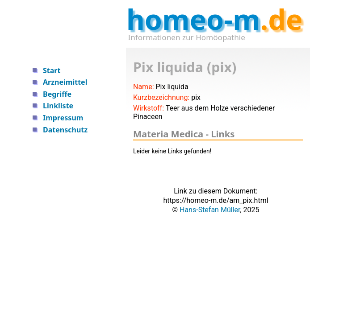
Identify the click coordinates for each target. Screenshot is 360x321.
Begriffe (57, 94)
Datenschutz (65, 130)
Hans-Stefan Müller (210, 210)
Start (51, 70)
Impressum (63, 118)
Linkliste (58, 106)
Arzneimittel (65, 82)
